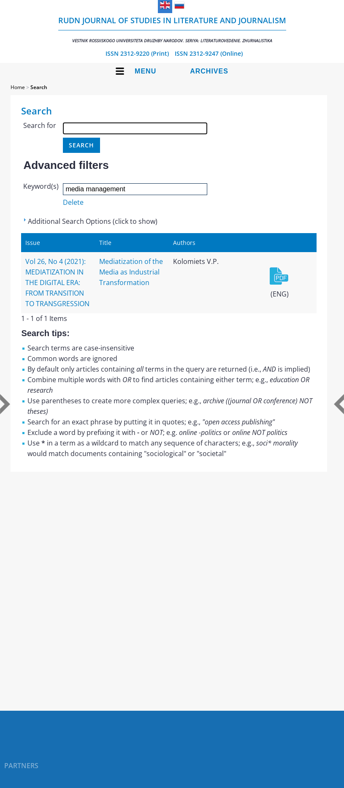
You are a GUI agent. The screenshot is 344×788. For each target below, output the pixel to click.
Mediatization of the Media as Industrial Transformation (131, 272)
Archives (209, 71)
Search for (39, 125)
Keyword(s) (41, 186)
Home (18, 87)
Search (38, 87)
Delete (73, 202)
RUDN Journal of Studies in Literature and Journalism (172, 29)
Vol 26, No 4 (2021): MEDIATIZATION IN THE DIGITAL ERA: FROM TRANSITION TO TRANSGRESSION (57, 282)
